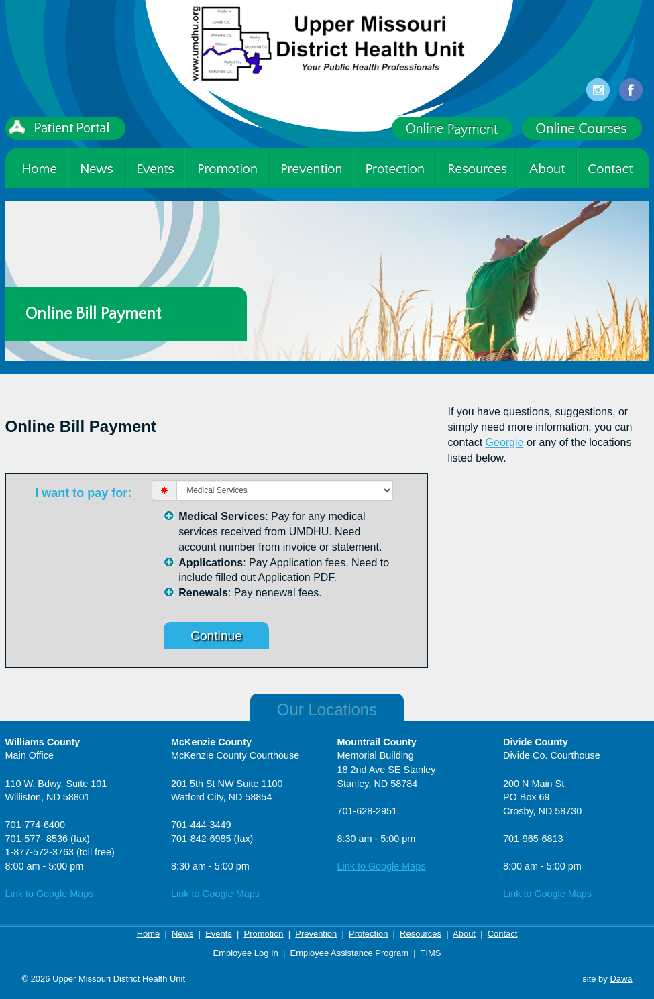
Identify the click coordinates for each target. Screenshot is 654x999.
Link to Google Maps (49, 893)
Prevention (316, 934)
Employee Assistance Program (349, 953)
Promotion (264, 934)
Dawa (621, 979)
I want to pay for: (83, 493)
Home (148, 934)
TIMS (430, 953)
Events (218, 934)
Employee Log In (245, 953)
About (464, 934)
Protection (368, 934)
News (182, 934)
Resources (420, 934)
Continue (216, 636)
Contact (503, 934)
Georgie (505, 442)
